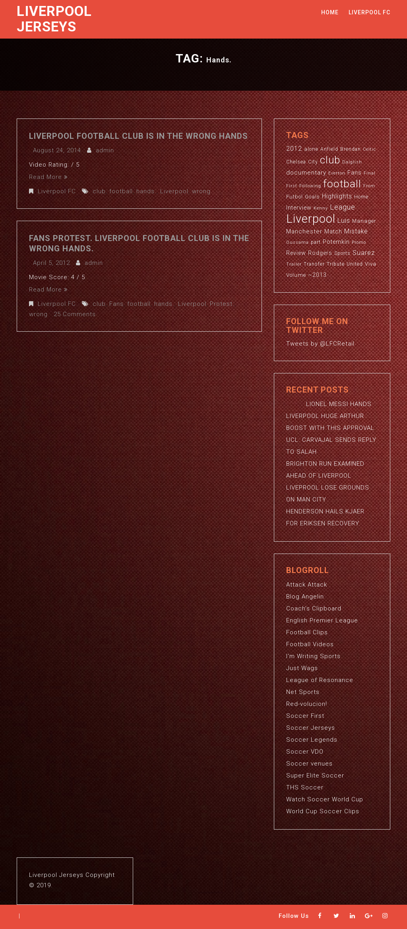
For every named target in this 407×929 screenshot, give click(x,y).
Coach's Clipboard (313, 608)
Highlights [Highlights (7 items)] (337, 196)
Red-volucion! (306, 703)
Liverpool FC (369, 12)
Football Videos (310, 644)
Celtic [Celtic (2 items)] (369, 149)
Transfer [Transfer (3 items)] (314, 264)
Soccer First (305, 715)
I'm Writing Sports (313, 656)
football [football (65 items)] (342, 183)
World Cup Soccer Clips (322, 811)
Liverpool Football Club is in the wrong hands (138, 136)
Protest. (222, 303)
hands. (146, 191)
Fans (116, 303)
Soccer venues (309, 763)
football (121, 191)
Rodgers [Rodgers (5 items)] (320, 253)
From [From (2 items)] (369, 186)
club (99, 191)
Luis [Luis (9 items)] (343, 220)
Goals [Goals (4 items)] (312, 197)
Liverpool (174, 191)
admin (105, 150)
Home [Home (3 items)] (361, 197)
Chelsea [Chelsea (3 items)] (296, 162)
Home (330, 12)
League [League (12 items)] (342, 207)
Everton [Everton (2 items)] (336, 173)
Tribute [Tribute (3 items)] (336, 264)
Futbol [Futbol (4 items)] (294, 197)
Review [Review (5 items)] (296, 253)
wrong (201, 191)
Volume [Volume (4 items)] (296, 275)
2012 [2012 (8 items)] (294, 148)
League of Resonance (319, 680)
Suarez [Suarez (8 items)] (364, 253)
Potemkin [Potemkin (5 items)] (336, 242)
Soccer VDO (305, 751)
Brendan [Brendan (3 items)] (350, 149)
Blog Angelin (305, 596)
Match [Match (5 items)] (333, 231)
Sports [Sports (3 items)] (342, 253)
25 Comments (75, 314)
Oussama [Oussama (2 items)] (297, 242)
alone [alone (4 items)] (311, 149)
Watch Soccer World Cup (324, 799)
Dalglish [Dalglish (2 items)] (352, 162)
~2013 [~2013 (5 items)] (317, 275)
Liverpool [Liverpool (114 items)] (310, 218)
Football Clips (307, 632)
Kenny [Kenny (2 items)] (321, 208)
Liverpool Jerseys (54, 19)
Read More (48, 177)
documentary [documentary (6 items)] (306, 172)
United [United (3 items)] (355, 264)
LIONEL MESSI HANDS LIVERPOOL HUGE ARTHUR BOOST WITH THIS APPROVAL (330, 415)
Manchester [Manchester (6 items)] (304, 231)
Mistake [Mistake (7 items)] (356, 231)
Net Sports (303, 692)
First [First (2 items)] (291, 186)
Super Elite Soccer (315, 775)
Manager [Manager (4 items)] (364, 221)
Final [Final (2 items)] (370, 173)
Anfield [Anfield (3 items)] (329, 149)
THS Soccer (305, 787)
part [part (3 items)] (316, 242)
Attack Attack (306, 584)
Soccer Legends (311, 739)
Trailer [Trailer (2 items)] (294, 264)
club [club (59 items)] (330, 160)
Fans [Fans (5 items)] (354, 172)
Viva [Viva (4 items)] (370, 264)
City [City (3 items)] (313, 162)
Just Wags (302, 668)
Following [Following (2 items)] (310, 186)
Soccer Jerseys (310, 727)
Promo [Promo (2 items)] (359, 242)
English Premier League (322, 620)
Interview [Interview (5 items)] (299, 207)
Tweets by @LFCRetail (320, 343)
